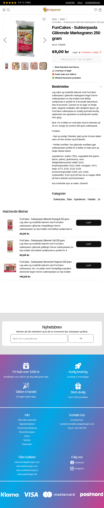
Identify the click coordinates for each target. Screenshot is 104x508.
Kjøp (88, 222)
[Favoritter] (95, 9)
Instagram (79, 468)
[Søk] (8, 9)
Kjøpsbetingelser (27, 424)
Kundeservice (77, 420)
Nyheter (27, 440)
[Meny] (4, 9)
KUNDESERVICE (92, 3)
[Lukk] (100, 87)
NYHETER (70, 3)
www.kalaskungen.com (27, 466)
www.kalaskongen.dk (27, 474)
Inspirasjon (27, 444)
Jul (99, 199)
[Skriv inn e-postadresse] (38, 338)
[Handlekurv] (100, 9)
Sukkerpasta (59, 199)
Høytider (91, 199)
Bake (62, 19)
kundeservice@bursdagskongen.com (77, 424)
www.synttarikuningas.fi (27, 470)
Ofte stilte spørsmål (27, 420)
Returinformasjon (27, 432)
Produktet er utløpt (76, 59)
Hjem (54, 19)
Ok (81, 338)
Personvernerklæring (27, 428)
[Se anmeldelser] (17, 2)
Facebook (79, 462)
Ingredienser (80, 199)
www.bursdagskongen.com (27, 462)
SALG (80, 3)
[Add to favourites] (44, 19)
